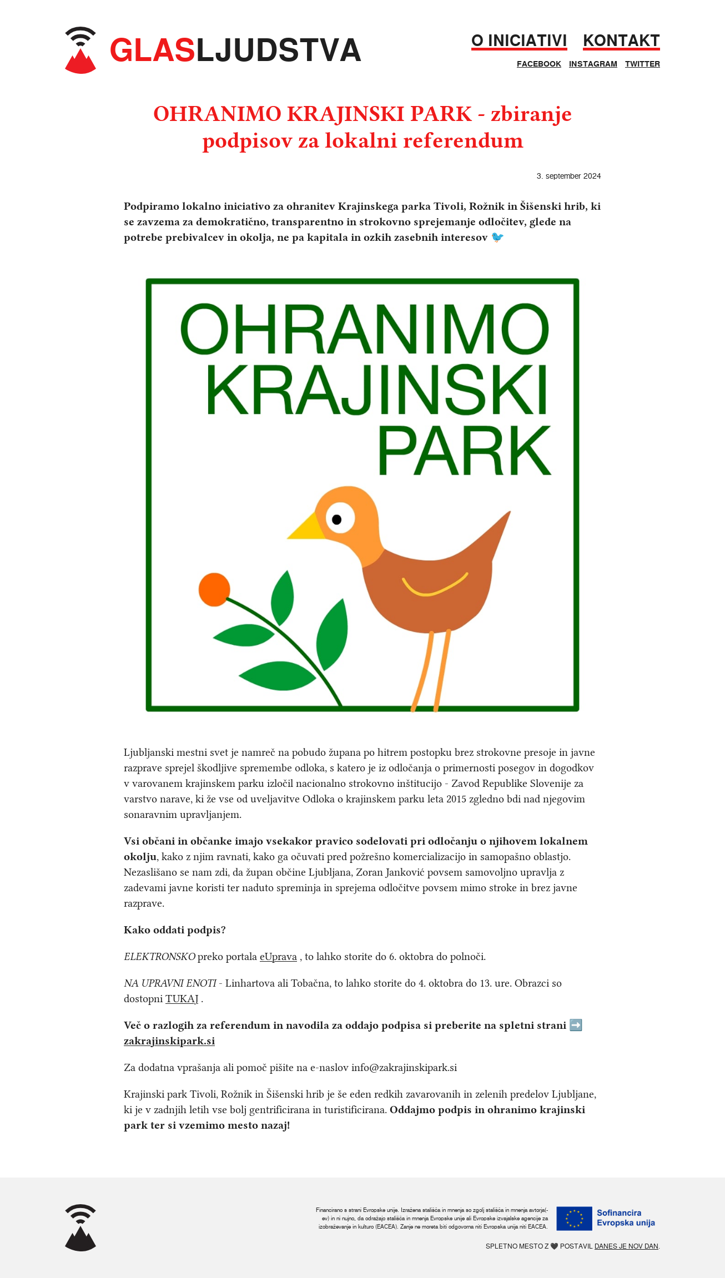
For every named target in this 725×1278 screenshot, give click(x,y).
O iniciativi (519, 40)
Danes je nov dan (626, 1246)
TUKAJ (181, 998)
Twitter (642, 63)
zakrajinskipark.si (169, 1040)
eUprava (278, 956)
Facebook (539, 63)
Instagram (593, 63)
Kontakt (621, 40)
